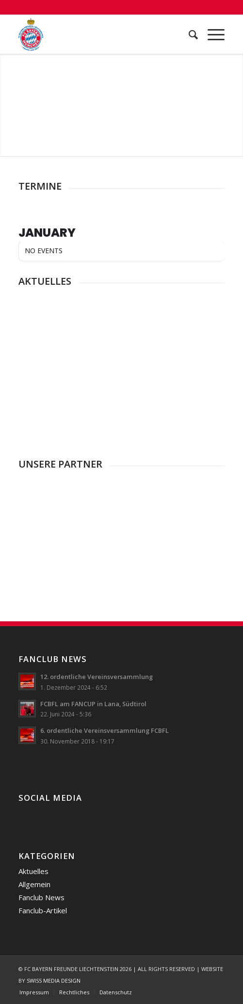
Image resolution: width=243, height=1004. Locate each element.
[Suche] (188, 34)
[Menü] (211, 34)
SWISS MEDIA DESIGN (54, 980)
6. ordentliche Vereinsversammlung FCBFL (104, 730)
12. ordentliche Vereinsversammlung (96, 676)
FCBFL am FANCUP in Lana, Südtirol (93, 703)
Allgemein (34, 884)
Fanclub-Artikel (42, 910)
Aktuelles (33, 871)
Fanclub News (41, 897)
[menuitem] (188, 34)
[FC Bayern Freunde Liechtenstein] (101, 34)
